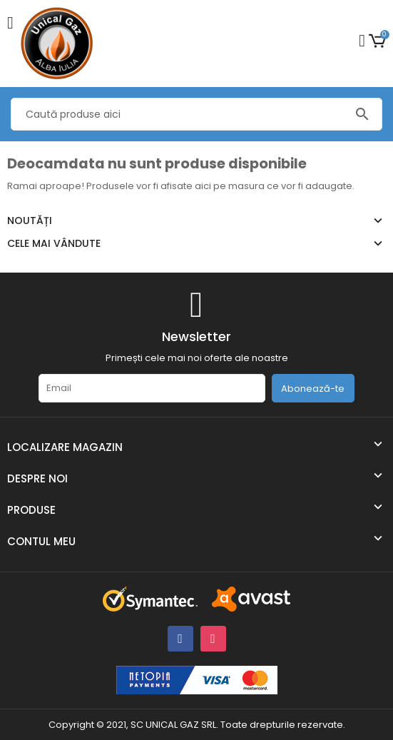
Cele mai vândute (54, 243)
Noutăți (29, 220)
